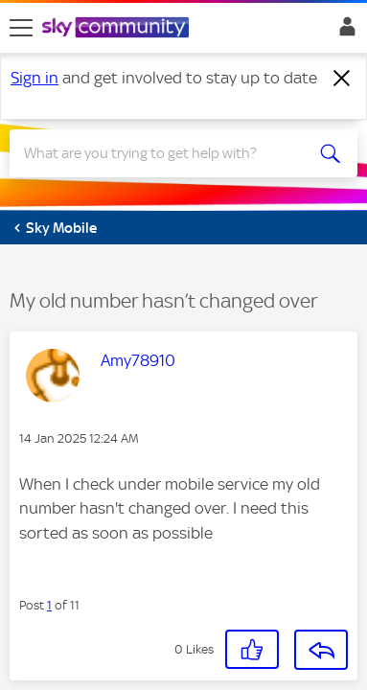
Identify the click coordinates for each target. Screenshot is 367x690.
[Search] (166, 153)
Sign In (343, 31)
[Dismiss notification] (342, 78)
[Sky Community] (118, 28)
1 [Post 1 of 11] (49, 605)
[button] (252, 649)
